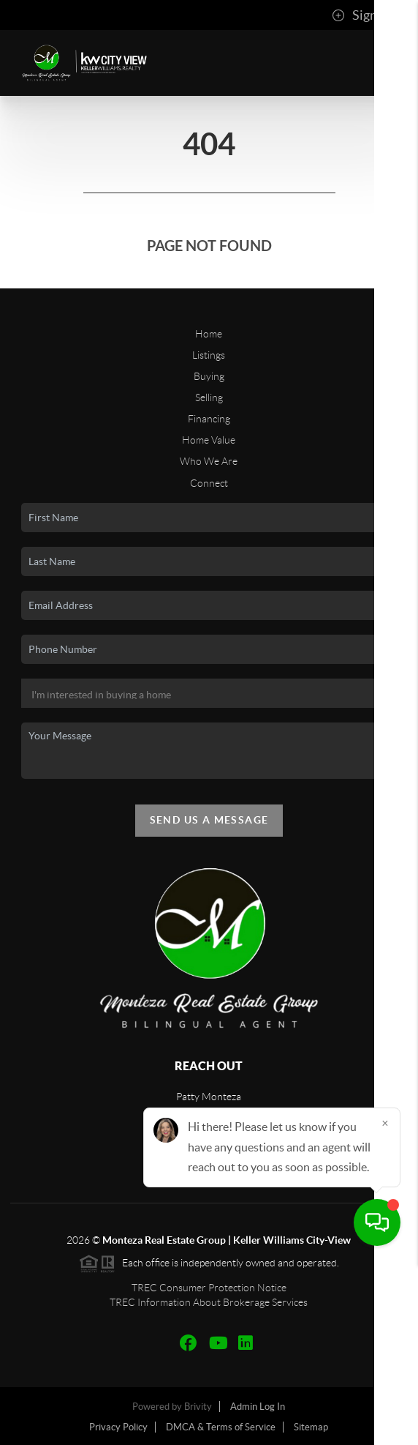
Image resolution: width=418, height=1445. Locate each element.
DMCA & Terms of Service (221, 1427)
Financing (209, 419)
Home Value (208, 440)
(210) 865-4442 (209, 1154)
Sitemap (311, 1427)
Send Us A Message (209, 820)
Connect (209, 483)
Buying (209, 376)
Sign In (361, 15)
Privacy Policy (118, 1427)
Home (208, 334)
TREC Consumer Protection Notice (209, 1287)
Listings (208, 355)
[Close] (385, 1304)
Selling (209, 397)
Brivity (198, 1406)
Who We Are (209, 461)
